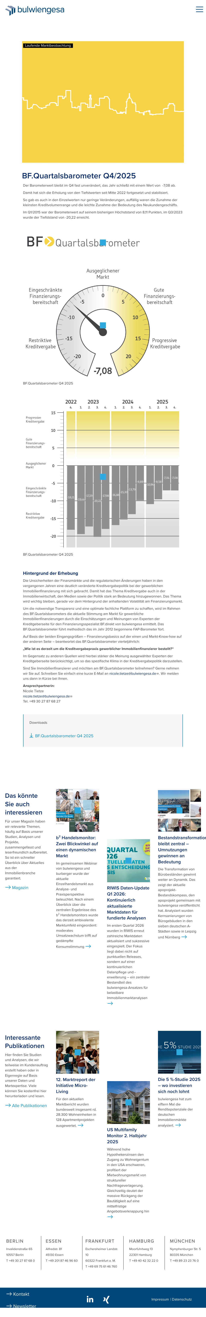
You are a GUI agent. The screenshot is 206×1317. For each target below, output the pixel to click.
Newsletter (24, 1306)
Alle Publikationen (29, 1105)
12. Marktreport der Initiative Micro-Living (75, 1086)
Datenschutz (182, 1299)
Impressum (160, 1299)
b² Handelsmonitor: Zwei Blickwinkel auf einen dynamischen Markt (77, 847)
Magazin (20, 887)
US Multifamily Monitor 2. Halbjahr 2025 (127, 1136)
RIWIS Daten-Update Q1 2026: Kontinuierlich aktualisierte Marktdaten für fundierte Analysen (128, 903)
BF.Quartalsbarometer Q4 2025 (64, 735)
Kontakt (21, 1294)
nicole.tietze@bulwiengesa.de (134, 673)
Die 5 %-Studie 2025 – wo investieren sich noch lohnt (179, 1085)
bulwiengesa (47, 10)
